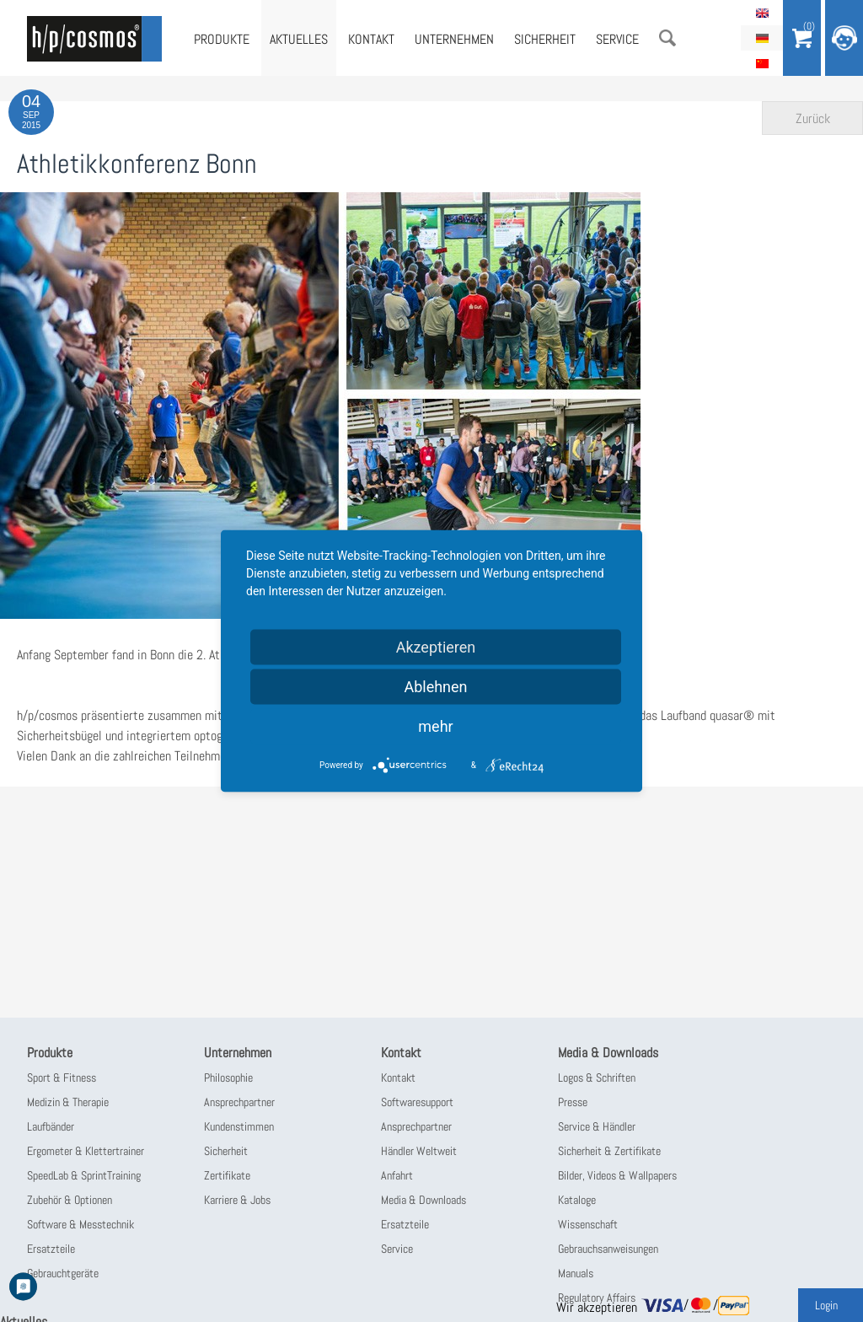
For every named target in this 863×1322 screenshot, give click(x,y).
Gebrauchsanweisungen (608, 1248)
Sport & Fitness (61, 1077)
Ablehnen (435, 687)
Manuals (575, 1273)
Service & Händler (596, 1126)
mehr (435, 726)
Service (617, 39)
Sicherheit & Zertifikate (609, 1150)
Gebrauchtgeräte (63, 1273)
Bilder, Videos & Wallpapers (617, 1175)
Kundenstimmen (239, 1126)
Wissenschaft (588, 1224)
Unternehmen (454, 39)
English (762, 12)
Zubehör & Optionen (69, 1199)
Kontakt (371, 39)
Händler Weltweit (419, 1150)
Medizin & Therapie (68, 1102)
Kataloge (577, 1199)
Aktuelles (299, 39)
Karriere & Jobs (237, 1199)
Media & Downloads (423, 1199)
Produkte (221, 39)
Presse (572, 1102)
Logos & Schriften (596, 1077)
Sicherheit (545, 39)
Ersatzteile (51, 1248)
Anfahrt (397, 1175)
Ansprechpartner (239, 1102)
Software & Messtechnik (80, 1224)
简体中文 (762, 63)
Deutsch (762, 38)
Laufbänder (50, 1126)
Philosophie (228, 1077)
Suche (667, 38)
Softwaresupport (417, 1102)
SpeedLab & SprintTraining (84, 1175)
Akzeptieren (436, 647)
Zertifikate (227, 1175)
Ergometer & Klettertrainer (85, 1150)
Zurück (813, 118)
